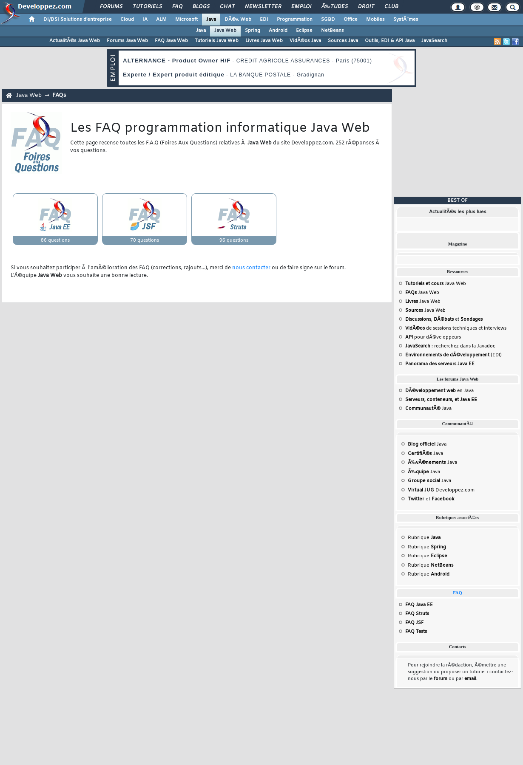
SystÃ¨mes (405, 20)
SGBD (328, 20)
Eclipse (304, 31)
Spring (252, 31)
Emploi (301, 6)
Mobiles (375, 20)
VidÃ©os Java (305, 41)
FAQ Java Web (171, 41)
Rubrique (424, 538)
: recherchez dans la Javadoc (450, 346)
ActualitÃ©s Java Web (74, 41)
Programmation (295, 20)
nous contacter (251, 268)
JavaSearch (434, 41)
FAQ (177, 6)
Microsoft (186, 20)
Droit (366, 6)
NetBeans (332, 31)
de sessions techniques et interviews (455, 328)
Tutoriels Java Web (217, 41)
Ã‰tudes (335, 6)
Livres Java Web (264, 41)
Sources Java (343, 41)
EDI (264, 20)
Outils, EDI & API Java (390, 41)
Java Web (225, 31)
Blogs (201, 6)
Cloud (127, 20)
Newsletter (263, 6)
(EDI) (453, 355)
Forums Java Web (127, 41)
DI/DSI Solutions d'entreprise (77, 20)
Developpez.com (441, 490)
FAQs (59, 95)
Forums (111, 6)
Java (211, 20)
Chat (227, 6)
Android (278, 31)
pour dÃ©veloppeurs (433, 337)
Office (351, 20)
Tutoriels (147, 6)
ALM (161, 20)
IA (145, 20)
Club (391, 6)
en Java (439, 391)
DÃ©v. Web (238, 20)
